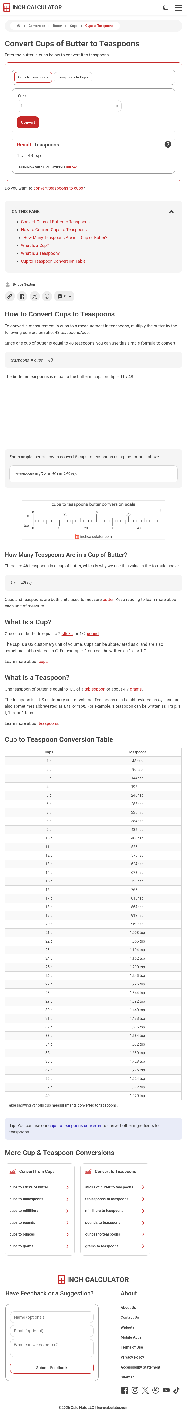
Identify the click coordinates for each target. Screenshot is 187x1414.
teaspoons (48, 723)
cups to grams (40, 1246)
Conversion (37, 26)
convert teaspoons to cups (58, 188)
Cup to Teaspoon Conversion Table (53, 261)
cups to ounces (40, 1234)
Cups (73, 26)
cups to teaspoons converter (75, 1125)
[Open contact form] (168, 144)
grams (136, 689)
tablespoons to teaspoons (115, 1199)
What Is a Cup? (35, 245)
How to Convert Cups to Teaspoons (54, 229)
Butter (57, 26)
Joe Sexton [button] (26, 284)
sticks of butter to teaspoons (115, 1187)
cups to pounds (40, 1222)
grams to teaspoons (115, 1246)
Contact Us (130, 1317)
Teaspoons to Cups (73, 77)
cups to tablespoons (40, 1199)
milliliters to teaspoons (115, 1210)
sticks (67, 633)
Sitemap (127, 1377)
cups (43, 661)
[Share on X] (35, 296)
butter (108, 599)
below (71, 167)
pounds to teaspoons (115, 1222)
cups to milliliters (40, 1210)
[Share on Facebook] (22, 296)
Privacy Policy (132, 1357)
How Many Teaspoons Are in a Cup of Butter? (65, 237)
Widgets (127, 1327)
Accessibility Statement (140, 1367)
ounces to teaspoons (115, 1234)
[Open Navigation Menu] (178, 7)
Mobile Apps (131, 1337)
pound (93, 633)
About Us (128, 1307)
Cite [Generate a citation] (64, 296)
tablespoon (95, 689)
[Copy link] (10, 296)
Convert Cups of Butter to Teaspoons (55, 221)
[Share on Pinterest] (47, 296)
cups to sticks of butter (40, 1187)
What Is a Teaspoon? (40, 253)
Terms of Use (132, 1347)
